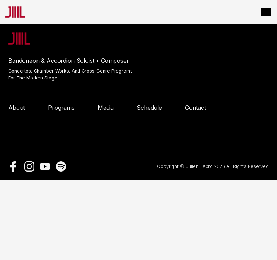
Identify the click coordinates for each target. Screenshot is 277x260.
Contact (195, 107)
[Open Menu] (266, 11)
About (16, 107)
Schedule (149, 107)
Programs (61, 107)
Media (106, 107)
